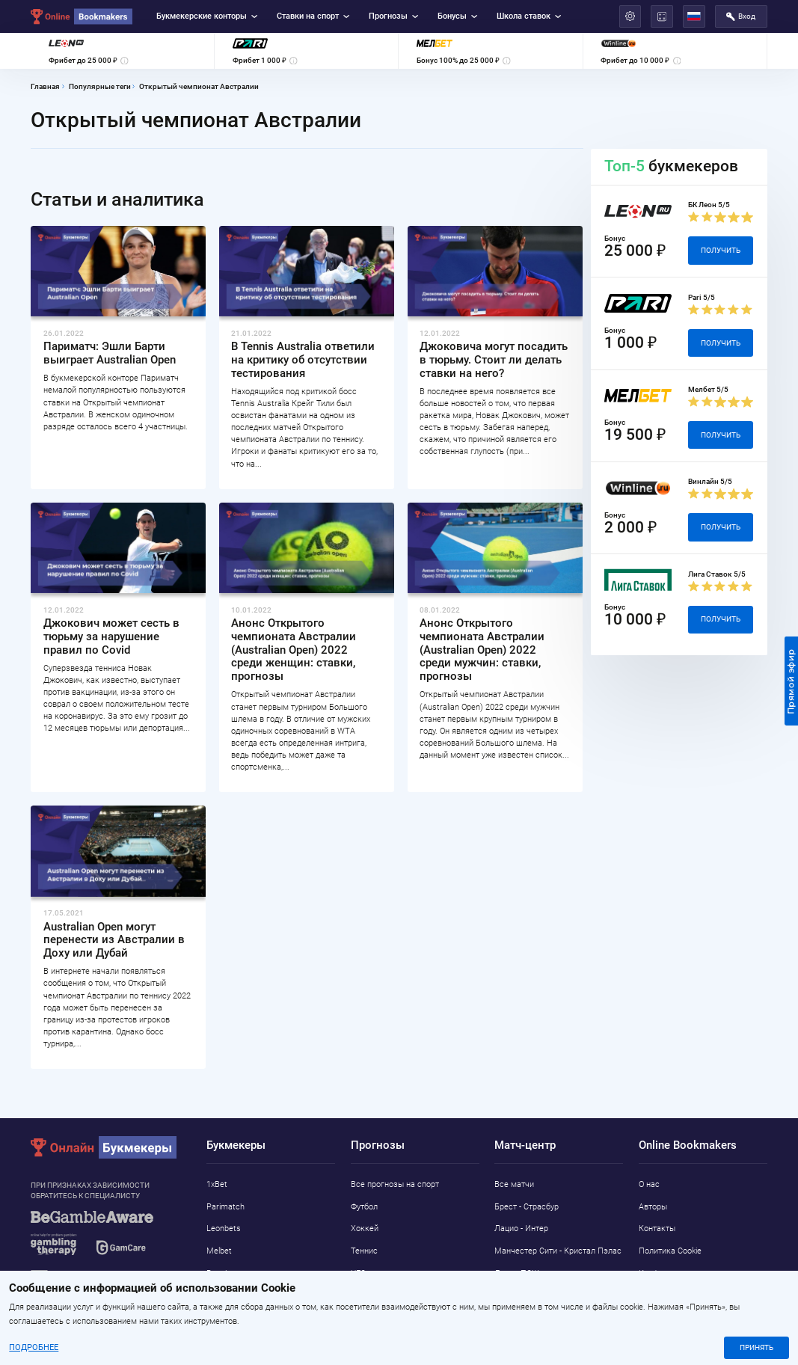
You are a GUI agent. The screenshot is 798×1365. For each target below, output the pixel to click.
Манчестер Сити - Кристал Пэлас (557, 1250)
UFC (358, 1273)
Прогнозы (394, 15)
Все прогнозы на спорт (395, 1184)
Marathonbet (230, 1295)
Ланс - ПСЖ (516, 1273)
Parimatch (225, 1206)
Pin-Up (218, 1318)
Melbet (219, 1250)
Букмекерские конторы (207, 15)
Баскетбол (371, 1295)
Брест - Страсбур (526, 1206)
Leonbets (223, 1228)
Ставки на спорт (313, 15)
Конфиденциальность (680, 1273)
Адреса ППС (662, 1295)
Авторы (653, 1206)
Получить (720, 250)
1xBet (216, 1184)
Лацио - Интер (521, 1228)
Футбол (364, 1206)
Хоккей (364, 1228)
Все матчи (514, 1184)
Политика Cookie (670, 1250)
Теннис (364, 1250)
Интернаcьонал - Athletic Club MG (557, 1295)
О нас (649, 1184)
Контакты (657, 1228)
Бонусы (458, 15)
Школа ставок (529, 15)
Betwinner (224, 1273)
